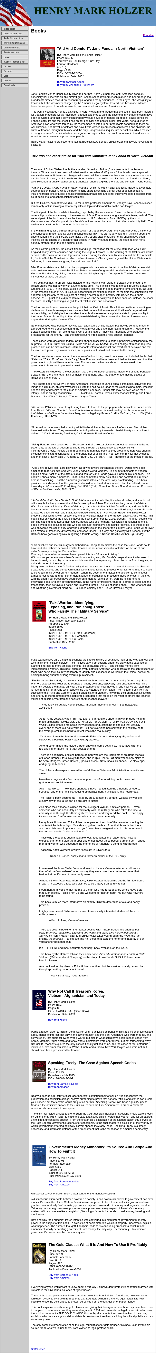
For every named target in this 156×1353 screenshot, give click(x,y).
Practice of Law (11, 52)
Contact (7, 80)
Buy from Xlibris (57, 647)
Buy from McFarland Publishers (75, 84)
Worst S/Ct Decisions (14, 43)
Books (7, 57)
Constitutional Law (13, 33)
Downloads (9, 85)
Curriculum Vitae (12, 47)
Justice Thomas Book (14, 61)
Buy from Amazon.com (70, 81)
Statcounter (38, 1349)
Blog (6, 76)
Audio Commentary (13, 38)
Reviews (8, 71)
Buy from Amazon (58, 1086)
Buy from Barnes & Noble (63, 1083)
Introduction (9, 29)
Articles (7, 66)
